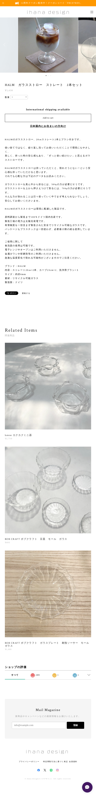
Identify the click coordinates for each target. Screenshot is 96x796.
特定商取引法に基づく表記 (55, 761)
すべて (15, 675)
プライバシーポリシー (29, 761)
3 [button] (50, 75)
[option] (48, 45)
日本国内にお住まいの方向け (48, 126)
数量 (7, 97)
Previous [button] (5, 44)
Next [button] (91, 44)
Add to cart (48, 118)
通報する (26, 293)
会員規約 (73, 761)
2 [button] (48, 75)
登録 (75, 725)
